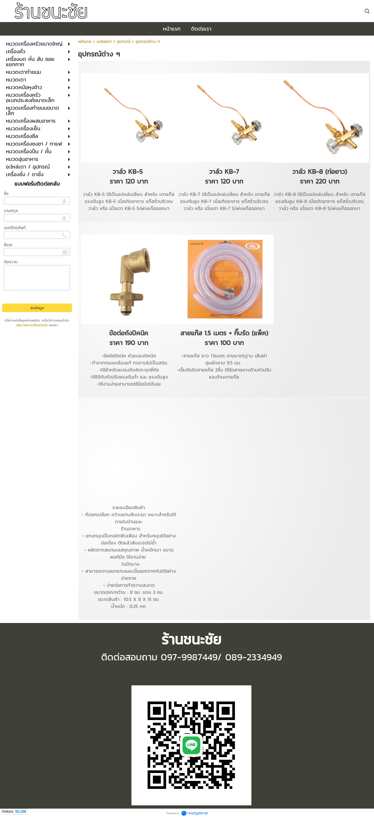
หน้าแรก (84, 42)
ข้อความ (10, 262)
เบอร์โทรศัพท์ (15, 228)
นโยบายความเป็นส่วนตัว (32, 325)
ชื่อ (6, 194)
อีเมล (8, 245)
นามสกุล (11, 211)
